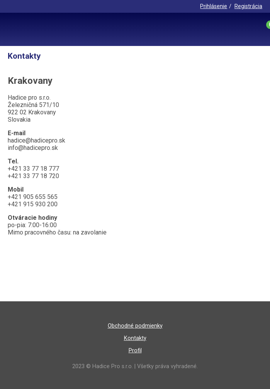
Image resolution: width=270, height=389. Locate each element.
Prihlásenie (213, 6)
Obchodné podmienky (135, 326)
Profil (135, 350)
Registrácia (248, 6)
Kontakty (135, 338)
